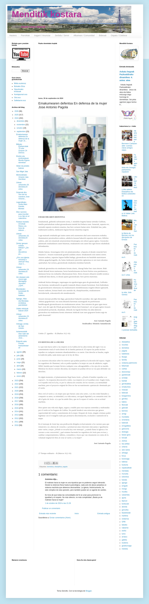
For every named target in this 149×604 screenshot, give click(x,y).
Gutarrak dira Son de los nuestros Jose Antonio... (23, 195)
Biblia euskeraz (20, 83)
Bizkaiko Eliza (19, 86)
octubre (20, 128)
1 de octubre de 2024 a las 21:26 (58, 503)
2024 (17, 118)
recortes (125, 345)
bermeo (125, 411)
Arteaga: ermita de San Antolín (22, 326)
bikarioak (125, 366)
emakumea (126, 387)
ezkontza (125, 477)
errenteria (125, 420)
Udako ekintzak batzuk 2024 (22, 310)
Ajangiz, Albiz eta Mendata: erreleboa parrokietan (22, 302)
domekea (50, 466)
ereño (124, 531)
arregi (124, 414)
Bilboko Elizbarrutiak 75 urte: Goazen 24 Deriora (22, 148)
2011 (17, 422)
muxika (124, 492)
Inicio (77, 514)
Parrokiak (25, 35)
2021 (17, 387)
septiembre (21, 131)
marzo (19, 369)
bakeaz (124, 462)
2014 (17, 411)
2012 (17, 418)
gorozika (125, 510)
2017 (17, 401)
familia (124, 360)
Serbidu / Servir (62, 35)
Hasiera (13, 35)
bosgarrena (126, 396)
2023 (17, 381)
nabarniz (125, 528)
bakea (124, 402)
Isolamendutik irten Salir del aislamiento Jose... (22, 335)
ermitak (124, 378)
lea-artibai (126, 444)
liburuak (125, 405)
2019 (17, 394)
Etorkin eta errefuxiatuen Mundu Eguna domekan (23, 159)
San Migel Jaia (22, 171)
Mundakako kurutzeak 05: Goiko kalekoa (22, 292)
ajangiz (124, 483)
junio (19, 359)
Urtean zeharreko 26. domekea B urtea (22, 186)
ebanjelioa (58, 466)
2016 (17, 405)
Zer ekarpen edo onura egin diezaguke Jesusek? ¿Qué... (22, 281)
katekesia (125, 354)
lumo (124, 534)
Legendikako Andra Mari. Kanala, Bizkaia (22, 205)
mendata (125, 471)
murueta (125, 474)
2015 (17, 408)
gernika (124, 399)
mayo (19, 362)
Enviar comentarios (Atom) (60, 518)
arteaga (125, 453)
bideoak (125, 393)
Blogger (89, 591)
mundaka (125, 417)
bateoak (125, 423)
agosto (19, 352)
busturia (125, 465)
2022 (17, 384)
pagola (65, 466)
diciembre (21, 121)
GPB (123, 522)
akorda (124, 507)
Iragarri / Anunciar (42, 35)
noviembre (21, 125)
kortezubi (125, 504)
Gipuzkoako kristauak (18, 90)
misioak (125, 390)
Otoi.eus (17, 97)
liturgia (124, 357)
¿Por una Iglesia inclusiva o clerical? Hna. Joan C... (22, 261)
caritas (124, 369)
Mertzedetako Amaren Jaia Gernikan (22, 177)
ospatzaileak (127, 468)
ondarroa (125, 519)
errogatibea (126, 426)
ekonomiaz (126, 372)
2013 (17, 415)
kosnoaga (125, 459)
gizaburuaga (126, 546)
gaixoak (125, 408)
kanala (124, 480)
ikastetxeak (126, 513)
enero (19, 376)
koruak (124, 438)
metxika (125, 549)
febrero (20, 373)
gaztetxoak (126, 375)
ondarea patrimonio (129, 363)
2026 (17, 111)
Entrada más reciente (47, 514)
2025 (17, 115)
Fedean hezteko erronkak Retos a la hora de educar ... (22, 226)
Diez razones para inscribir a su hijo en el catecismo (22, 215)
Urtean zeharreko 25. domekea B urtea (22, 237)
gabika (124, 540)
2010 (17, 425)
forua (124, 456)
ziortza (124, 441)
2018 (17, 398)
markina (125, 516)
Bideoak (103, 35)
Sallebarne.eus (20, 100)
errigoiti (124, 486)
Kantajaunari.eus (20, 94)
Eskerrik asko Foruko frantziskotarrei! (22, 344)
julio (18, 356)
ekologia (125, 432)
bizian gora (126, 435)
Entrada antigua (103, 514)
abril (19, 366)
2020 (17, 391)
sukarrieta (126, 495)
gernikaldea (126, 384)
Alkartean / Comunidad (83, 35)
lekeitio (124, 525)
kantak (124, 381)
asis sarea (126, 450)
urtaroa (124, 447)
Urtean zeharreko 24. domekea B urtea (22, 270)
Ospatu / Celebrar (119, 35)
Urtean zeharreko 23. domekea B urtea (22, 317)
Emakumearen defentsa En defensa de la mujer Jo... (22, 137)
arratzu (124, 537)
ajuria (124, 498)
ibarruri (124, 501)
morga (124, 489)
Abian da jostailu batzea (22, 167)
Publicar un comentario (51, 508)
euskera (125, 543)
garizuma (125, 429)
